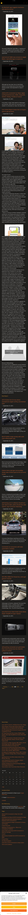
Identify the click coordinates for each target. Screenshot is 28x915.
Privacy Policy (14, 913)
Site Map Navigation (6, 841)
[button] (26, 893)
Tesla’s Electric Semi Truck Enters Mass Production (13, 767)
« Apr (3, 787)
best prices (20, 806)
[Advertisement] (14, 706)
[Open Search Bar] (24, 3)
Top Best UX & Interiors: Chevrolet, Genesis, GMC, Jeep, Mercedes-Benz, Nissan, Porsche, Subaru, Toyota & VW (13, 739)
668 (12, 686)
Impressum (19, 913)
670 (18, 686)
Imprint (3, 834)
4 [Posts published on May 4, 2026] (2, 777)
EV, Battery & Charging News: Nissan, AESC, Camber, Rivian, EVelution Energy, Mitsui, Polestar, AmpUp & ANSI (14, 754)
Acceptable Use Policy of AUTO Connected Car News (14, 817)
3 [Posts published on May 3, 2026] (23, 774)
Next (4, 688)
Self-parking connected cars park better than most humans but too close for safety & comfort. (13, 649)
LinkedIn (4, 800)
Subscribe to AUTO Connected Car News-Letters (13, 842)
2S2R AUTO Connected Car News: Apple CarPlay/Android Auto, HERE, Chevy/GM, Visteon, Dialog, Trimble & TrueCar (13, 95)
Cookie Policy (9, 913)
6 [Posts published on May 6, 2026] (9, 777)
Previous (4, 686)
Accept (13, 903)
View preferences (14, 910)
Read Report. (5, 396)
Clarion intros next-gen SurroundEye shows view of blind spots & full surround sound (14, 472)
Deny (14, 907)
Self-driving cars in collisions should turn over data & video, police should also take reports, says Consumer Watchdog (14, 504)
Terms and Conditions (7, 844)
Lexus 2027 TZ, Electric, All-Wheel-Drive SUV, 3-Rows (14, 725)
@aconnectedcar (11, 797)
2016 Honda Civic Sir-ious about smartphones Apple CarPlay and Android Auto (14, 401)
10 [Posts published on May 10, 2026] (23, 777)
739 (22, 686)
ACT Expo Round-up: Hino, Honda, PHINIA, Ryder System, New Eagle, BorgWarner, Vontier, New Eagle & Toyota (14, 735)
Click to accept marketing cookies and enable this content (14, 352)
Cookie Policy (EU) (6, 825)
